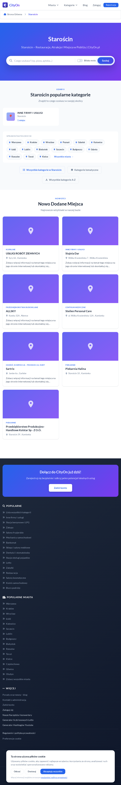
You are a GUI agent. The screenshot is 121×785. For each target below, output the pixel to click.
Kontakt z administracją (14, 699)
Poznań (64, 142)
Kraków (32, 142)
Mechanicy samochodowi (17, 537)
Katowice (96, 142)
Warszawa (15, 142)
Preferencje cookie (12, 738)
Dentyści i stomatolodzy (16, 552)
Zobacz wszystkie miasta (16, 679)
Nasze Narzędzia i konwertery (17, 715)
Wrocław (48, 142)
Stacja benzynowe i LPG (16, 522)
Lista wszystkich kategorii (17, 512)
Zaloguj (97, 5)
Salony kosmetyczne (14, 577)
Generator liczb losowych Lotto (18, 720)
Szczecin (59, 149)
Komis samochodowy (15, 583)
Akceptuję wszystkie (52, 771)
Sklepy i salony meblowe (16, 547)
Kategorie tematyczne (84, 169)
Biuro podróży (11, 587)
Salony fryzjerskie (13, 532)
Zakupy (8, 527)
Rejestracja (111, 5)
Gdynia (92, 149)
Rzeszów (14, 156)
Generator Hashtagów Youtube (18, 725)
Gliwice (8, 669)
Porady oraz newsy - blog (15, 694)
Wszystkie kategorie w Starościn (42, 169)
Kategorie (71, 5)
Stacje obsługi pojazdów (16, 557)
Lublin (26, 149)
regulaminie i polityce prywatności (54, 777)
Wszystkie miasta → (63, 156)
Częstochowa (11, 664)
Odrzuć (17, 771)
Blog (85, 5)
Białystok (42, 149)
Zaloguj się (8, 710)
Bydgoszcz (76, 149)
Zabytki (8, 567)
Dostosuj (32, 771)
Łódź (12, 149)
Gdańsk (80, 142)
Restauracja (10, 573)
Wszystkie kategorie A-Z (60, 179)
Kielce (44, 156)
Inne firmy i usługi (13, 517)
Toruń (30, 156)
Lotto (7, 562)
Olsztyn (8, 674)
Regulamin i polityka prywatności (19, 733)
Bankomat (9, 542)
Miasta (53, 5)
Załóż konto (60, 487)
